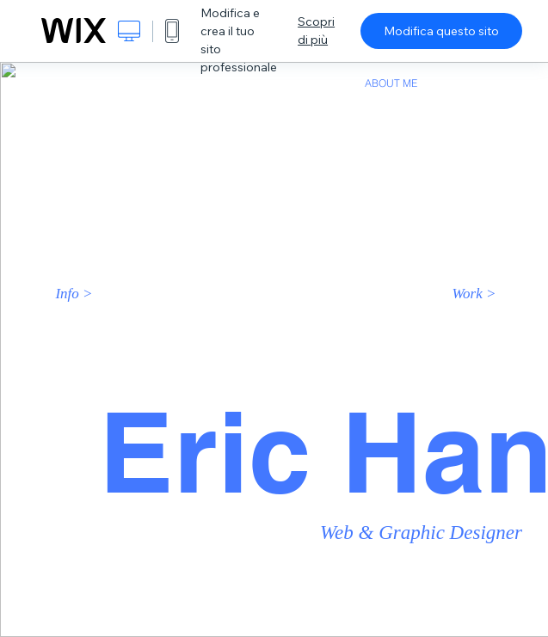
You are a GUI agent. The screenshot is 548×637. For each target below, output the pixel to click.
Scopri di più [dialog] (316, 30)
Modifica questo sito (441, 31)
